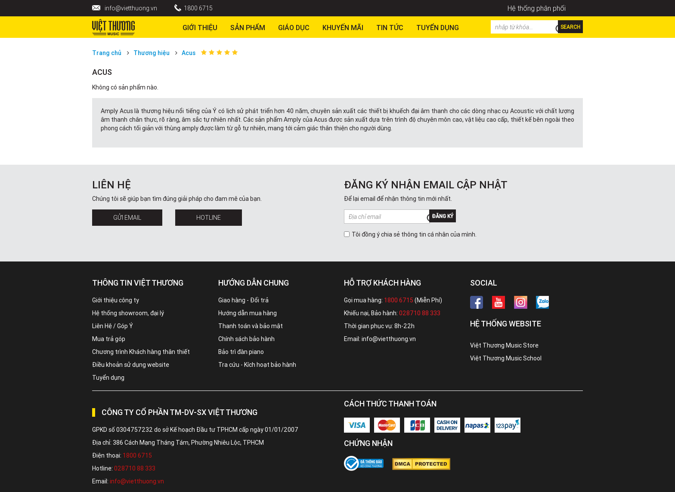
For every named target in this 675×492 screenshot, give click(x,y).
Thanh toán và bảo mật (250, 326)
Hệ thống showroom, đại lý (128, 313)
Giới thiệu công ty (115, 300)
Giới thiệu (200, 27)
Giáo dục (294, 27)
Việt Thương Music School (506, 358)
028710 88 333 (419, 313)
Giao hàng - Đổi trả (243, 300)
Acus (188, 53)
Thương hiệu (151, 53)
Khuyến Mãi (342, 27)
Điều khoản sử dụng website (130, 365)
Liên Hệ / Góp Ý (112, 326)
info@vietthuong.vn (131, 8)
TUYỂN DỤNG (437, 27)
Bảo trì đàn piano (241, 352)
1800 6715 (198, 8)
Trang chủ (106, 53)
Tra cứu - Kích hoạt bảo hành (257, 365)
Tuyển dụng (108, 377)
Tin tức (389, 27)
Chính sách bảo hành (246, 339)
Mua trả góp (108, 339)
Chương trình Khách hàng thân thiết (141, 352)
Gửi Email (127, 217)
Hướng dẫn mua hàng (247, 313)
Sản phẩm (247, 27)
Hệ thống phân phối (537, 8)
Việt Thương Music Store (504, 345)
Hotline (208, 217)
